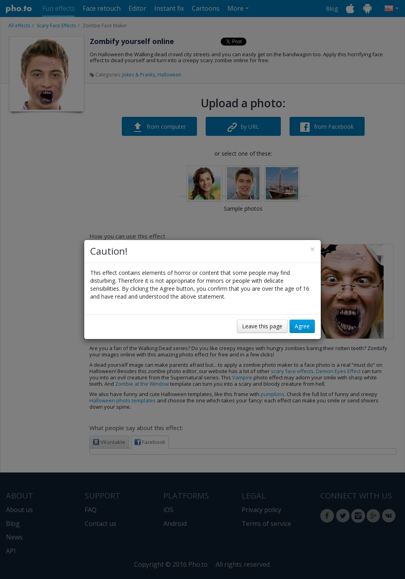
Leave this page (262, 326)
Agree (302, 326)
